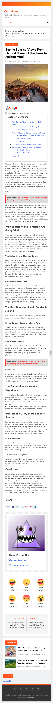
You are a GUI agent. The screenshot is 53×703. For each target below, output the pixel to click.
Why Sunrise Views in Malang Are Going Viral (27, 123)
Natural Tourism (11, 44)
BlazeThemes (30, 698)
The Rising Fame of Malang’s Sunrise (30, 127)
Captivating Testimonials (25, 130)
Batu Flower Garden (24, 138)
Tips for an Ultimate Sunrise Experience (26, 144)
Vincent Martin (11, 61)
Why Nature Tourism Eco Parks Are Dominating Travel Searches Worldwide (26, 362)
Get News (11, 11)
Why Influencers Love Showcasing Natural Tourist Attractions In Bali (31, 649)
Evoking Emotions (23, 150)
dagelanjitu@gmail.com (18, 565)
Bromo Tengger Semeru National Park (31, 135)
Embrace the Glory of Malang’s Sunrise (26, 147)
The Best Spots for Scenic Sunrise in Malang (28, 133)
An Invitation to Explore (25, 153)
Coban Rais (21, 141)
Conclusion (16, 156)
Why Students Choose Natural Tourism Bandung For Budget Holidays (27, 198)
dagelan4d (7, 681)
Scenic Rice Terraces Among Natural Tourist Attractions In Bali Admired (32, 661)
